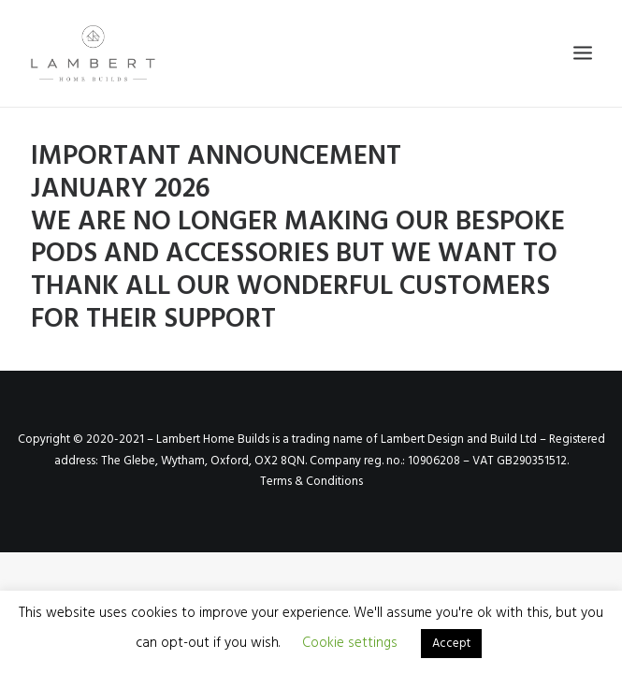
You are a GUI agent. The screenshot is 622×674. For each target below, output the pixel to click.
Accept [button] (451, 643)
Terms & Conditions (311, 481)
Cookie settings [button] (350, 643)
